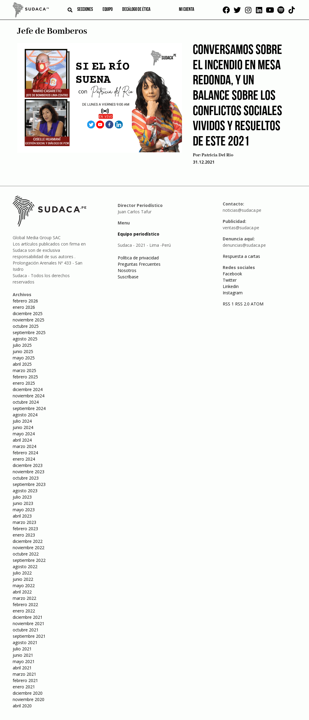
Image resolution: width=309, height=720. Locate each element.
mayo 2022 (24, 585)
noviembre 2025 (28, 320)
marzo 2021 (24, 674)
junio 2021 (23, 655)
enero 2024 (24, 459)
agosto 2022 (25, 566)
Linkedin (231, 286)
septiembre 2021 (29, 636)
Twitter (230, 280)
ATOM (257, 304)
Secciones (85, 9)
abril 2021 (22, 668)
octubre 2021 (26, 630)
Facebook (232, 274)
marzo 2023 (24, 522)
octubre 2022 (26, 554)
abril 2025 (22, 364)
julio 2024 (22, 421)
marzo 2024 (24, 446)
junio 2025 (23, 351)
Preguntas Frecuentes (139, 264)
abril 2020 (22, 706)
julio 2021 (22, 649)
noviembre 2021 (28, 623)
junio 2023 (23, 503)
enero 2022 (24, 611)
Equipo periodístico (138, 234)
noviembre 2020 (28, 699)
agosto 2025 (25, 339)
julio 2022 (22, 573)
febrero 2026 (25, 301)
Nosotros (127, 270)
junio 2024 (23, 427)
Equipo (108, 9)
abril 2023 (22, 516)
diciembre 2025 (28, 313)
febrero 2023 (25, 528)
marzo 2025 (24, 370)
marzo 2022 (24, 598)
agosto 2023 (25, 490)
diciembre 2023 (28, 465)
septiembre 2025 (29, 332)
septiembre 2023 (29, 484)
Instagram (233, 293)
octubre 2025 (26, 326)
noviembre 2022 (28, 547)
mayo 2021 (24, 661)
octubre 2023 (26, 478)
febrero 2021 (25, 680)
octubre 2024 (26, 402)
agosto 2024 (25, 415)
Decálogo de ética (136, 9)
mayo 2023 (24, 509)
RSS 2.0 (242, 304)
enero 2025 (24, 383)
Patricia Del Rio (217, 155)
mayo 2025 (24, 358)
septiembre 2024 (29, 408)
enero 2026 (24, 307)
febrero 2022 (25, 604)
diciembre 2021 (28, 617)
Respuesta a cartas (241, 256)
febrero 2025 (25, 377)
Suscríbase (128, 277)
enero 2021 (24, 687)
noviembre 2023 (28, 471)
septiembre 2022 (29, 560)
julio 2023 (22, 497)
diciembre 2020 (28, 693)
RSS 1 (229, 304)
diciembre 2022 (28, 541)
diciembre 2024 (28, 389)
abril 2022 (22, 592)
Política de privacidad (138, 258)
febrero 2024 (25, 452)
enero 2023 (24, 535)
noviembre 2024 (28, 396)
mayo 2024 (24, 434)
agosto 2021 (25, 642)
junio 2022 (23, 579)
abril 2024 (22, 440)
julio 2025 (22, 345)
